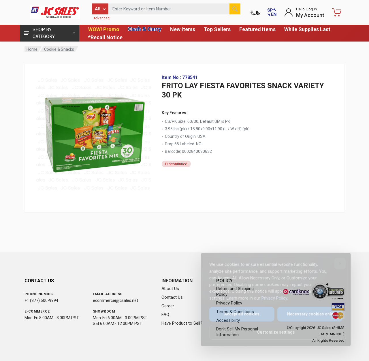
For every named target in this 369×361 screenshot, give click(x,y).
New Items (182, 29)
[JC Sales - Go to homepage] (55, 12)
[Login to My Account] (304, 12)
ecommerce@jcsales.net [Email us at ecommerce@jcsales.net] (115, 300)
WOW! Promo (103, 29)
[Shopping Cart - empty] (336, 12)
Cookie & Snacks (59, 49)
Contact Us (172, 297)
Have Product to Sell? (181, 323)
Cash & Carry (144, 29)
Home (32, 49)
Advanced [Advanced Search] (101, 18)
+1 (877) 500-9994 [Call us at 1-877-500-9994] (41, 300)
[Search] (234, 8)
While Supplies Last (307, 29)
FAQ (165, 314)
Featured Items (257, 29)
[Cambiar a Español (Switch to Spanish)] (272, 12)
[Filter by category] (100, 8)
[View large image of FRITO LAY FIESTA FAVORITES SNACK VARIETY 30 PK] (93, 132)
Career (167, 306)
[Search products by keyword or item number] (174, 8)
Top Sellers (217, 29)
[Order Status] (255, 12)
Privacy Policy (270, 298)
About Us (170, 288)
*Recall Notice (105, 37)
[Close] (336, 263)
